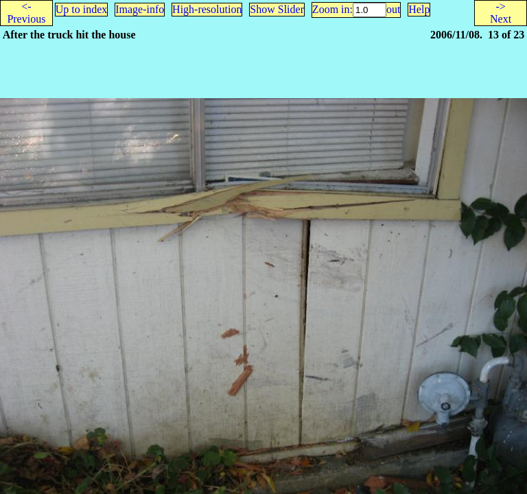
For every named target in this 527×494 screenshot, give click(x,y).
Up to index (82, 9)
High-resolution (207, 9)
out (393, 9)
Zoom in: (332, 9)
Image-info (139, 9)
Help (419, 9)
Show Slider (277, 9)
